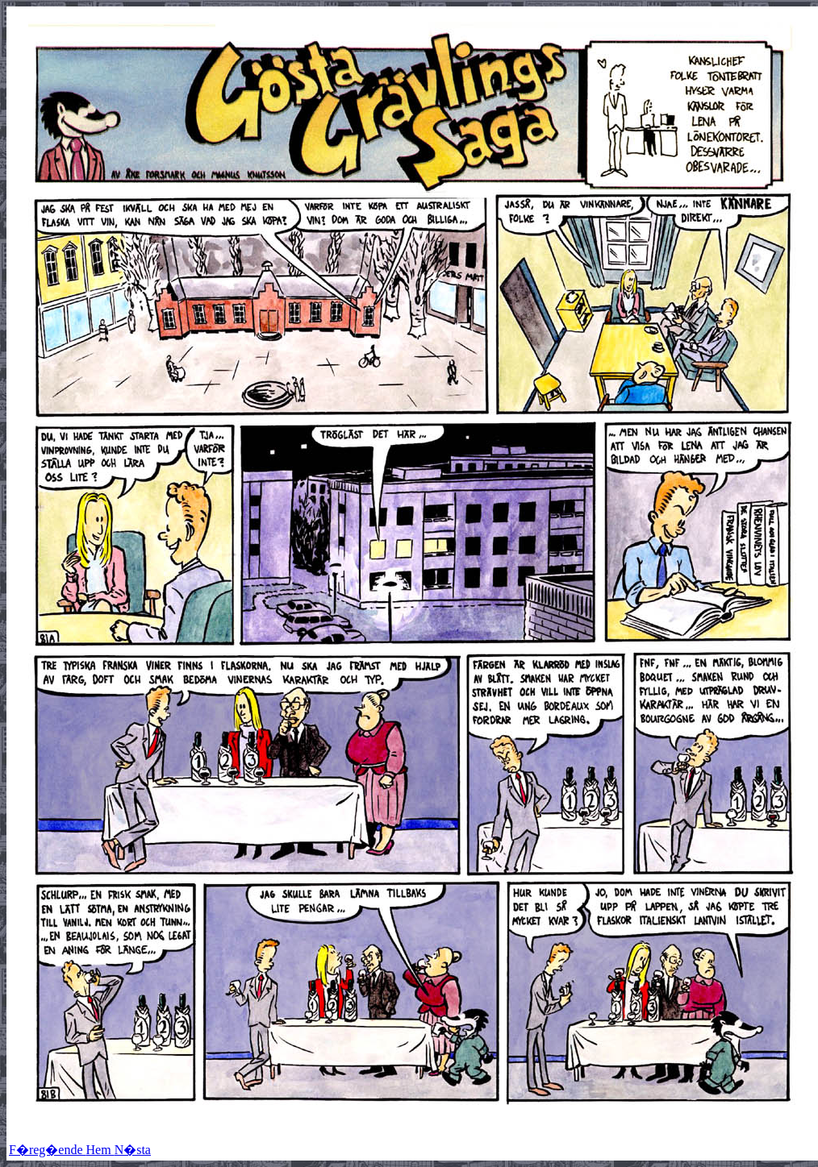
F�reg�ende (47, 1150)
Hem (100, 1150)
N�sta (133, 1150)
